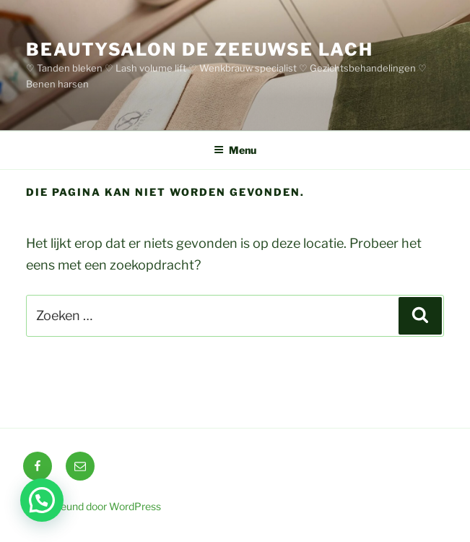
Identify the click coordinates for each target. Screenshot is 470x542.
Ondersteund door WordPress (92, 506)
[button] (42, 500)
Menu (235, 150)
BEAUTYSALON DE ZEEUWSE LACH (199, 49)
